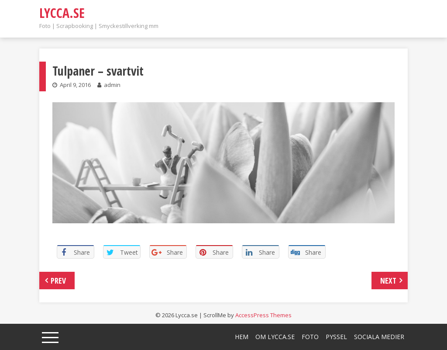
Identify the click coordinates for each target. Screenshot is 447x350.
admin (112, 85)
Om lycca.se (275, 337)
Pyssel (336, 337)
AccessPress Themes (263, 315)
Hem (241, 337)
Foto (310, 337)
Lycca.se (62, 13)
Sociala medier (379, 337)
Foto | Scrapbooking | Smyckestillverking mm (98, 26)
